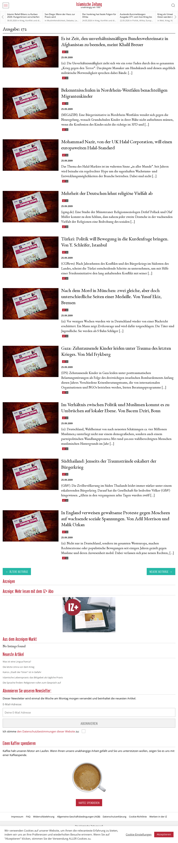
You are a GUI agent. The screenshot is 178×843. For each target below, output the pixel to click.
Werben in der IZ (158, 816)
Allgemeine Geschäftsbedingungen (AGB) (78, 816)
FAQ (28, 816)
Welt (162, 20)
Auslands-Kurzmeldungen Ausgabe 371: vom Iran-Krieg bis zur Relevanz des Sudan (136, 17)
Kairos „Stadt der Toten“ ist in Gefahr (22, 672)
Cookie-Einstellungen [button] (139, 834)
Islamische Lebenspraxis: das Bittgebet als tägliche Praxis (33, 677)
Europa (149, 20)
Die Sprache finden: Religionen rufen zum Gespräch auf (32, 682)
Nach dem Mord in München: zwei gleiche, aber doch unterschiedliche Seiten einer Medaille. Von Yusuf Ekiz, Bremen (111, 297)
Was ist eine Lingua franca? (17, 661)
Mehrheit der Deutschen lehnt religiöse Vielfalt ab (107, 193)
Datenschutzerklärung (114, 816)
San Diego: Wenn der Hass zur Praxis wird (60, 15)
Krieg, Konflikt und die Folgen (33, 20)
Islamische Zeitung (89, 4)
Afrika (142, 20)
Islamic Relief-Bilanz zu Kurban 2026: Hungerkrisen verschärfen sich (23, 17)
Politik (135, 20)
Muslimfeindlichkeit (56, 20)
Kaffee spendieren (89, 802)
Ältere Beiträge (18, 571)
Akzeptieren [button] (164, 834)
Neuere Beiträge (159, 571)
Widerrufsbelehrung (43, 816)
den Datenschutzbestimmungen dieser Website (46, 731)
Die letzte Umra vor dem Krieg (18, 667)
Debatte (70, 20)
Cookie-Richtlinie (138, 816)
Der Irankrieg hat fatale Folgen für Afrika (99, 15)
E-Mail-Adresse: (12, 704)
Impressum (17, 816)
